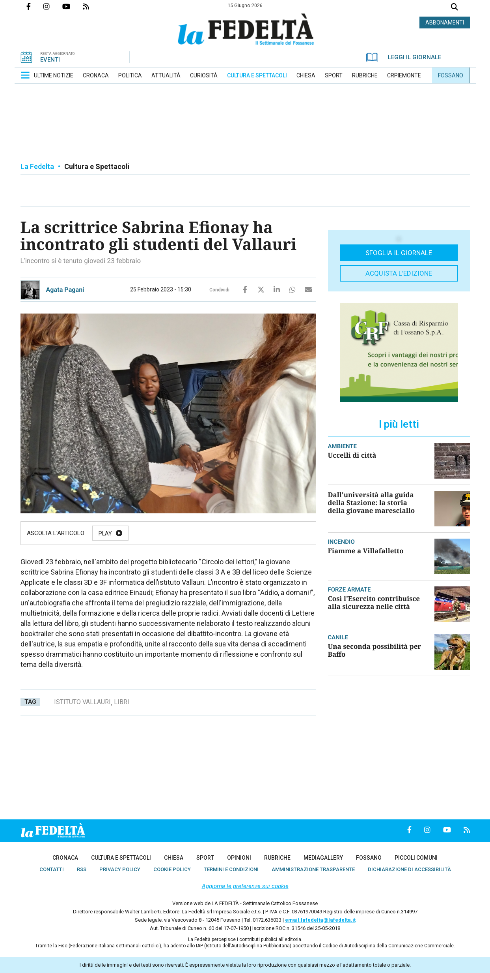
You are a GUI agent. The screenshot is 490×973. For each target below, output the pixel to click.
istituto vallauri (82, 702)
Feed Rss (92, 6)
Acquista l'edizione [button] (398, 273)
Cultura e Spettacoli (97, 166)
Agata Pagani (65, 289)
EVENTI (50, 59)
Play (105, 533)
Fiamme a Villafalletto (366, 550)
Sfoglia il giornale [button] (398, 253)
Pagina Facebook (34, 6)
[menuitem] (53, 75)
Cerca (454, 8)
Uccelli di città (352, 455)
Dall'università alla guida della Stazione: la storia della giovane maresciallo (371, 502)
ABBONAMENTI (444, 22)
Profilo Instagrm (52, 6)
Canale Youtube (72, 6)
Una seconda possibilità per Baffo (374, 650)
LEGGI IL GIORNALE (403, 57)
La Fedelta (37, 166)
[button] (25, 75)
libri (121, 702)
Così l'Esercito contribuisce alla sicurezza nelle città (374, 602)
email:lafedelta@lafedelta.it (320, 920)
